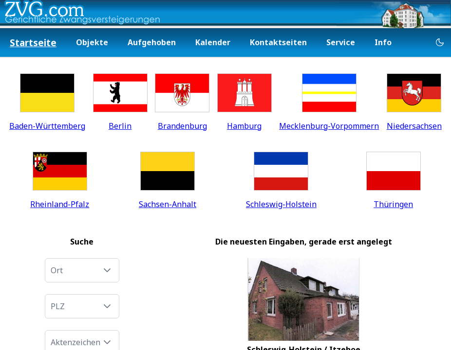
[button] (107, 270)
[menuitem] (33, 43)
